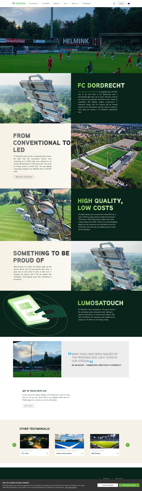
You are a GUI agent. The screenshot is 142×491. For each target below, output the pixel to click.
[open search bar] (114, 3)
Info (65, 3)
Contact (121, 3)
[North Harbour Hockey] (69, 445)
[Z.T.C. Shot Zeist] (34, 445)
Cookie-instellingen (108, 485)
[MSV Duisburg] (104, 445)
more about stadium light (24, 177)
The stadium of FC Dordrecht (88, 92)
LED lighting (106, 478)
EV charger (45, 3)
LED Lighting (33, 3)
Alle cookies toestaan (129, 485)
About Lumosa (119, 478)
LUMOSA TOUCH (84, 325)
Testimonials (87, 3)
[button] (38, 3)
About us (74, 3)
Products (56, 3)
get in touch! (28, 406)
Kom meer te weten (71, 487)
